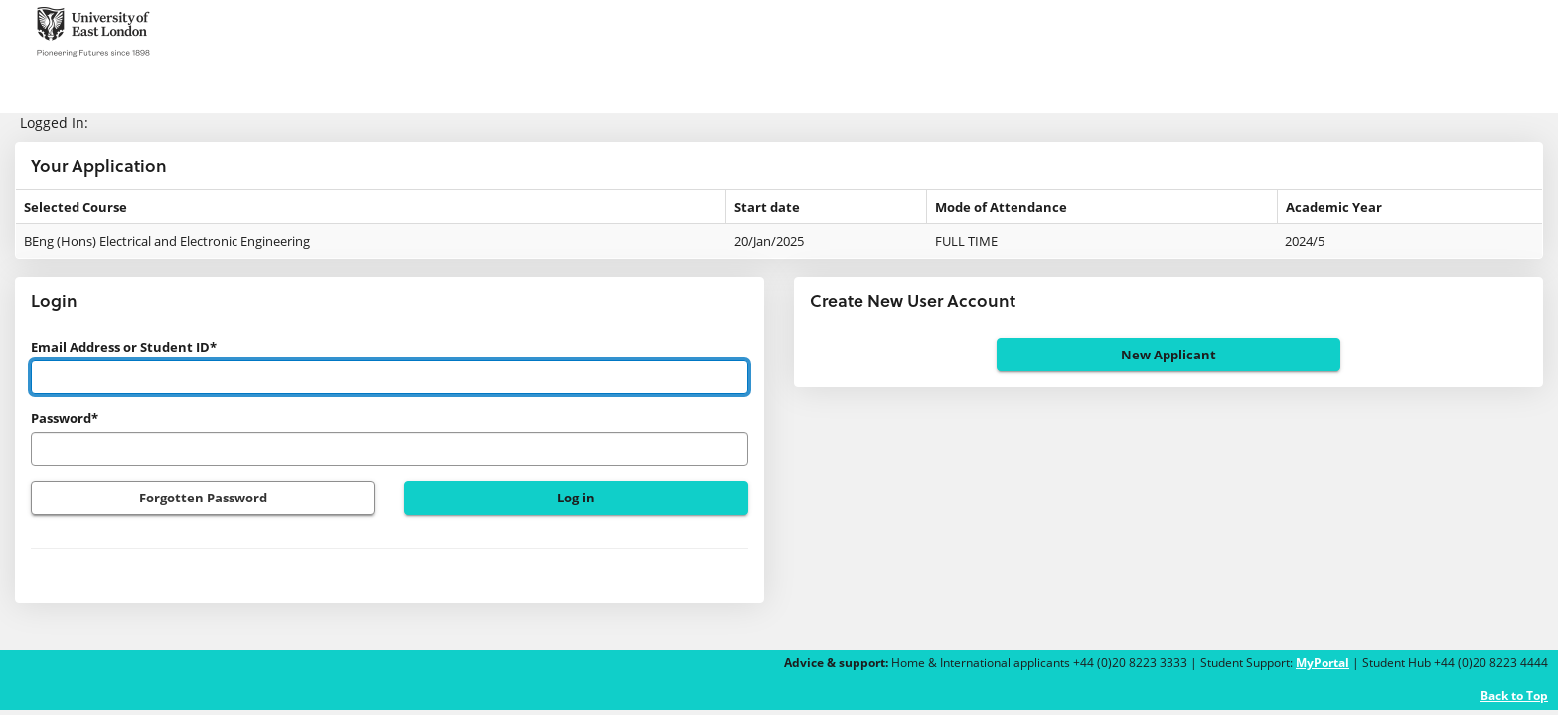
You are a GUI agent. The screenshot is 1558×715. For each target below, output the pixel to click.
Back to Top (1514, 695)
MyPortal (1322, 662)
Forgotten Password (203, 497)
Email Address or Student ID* (124, 347)
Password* (64, 418)
